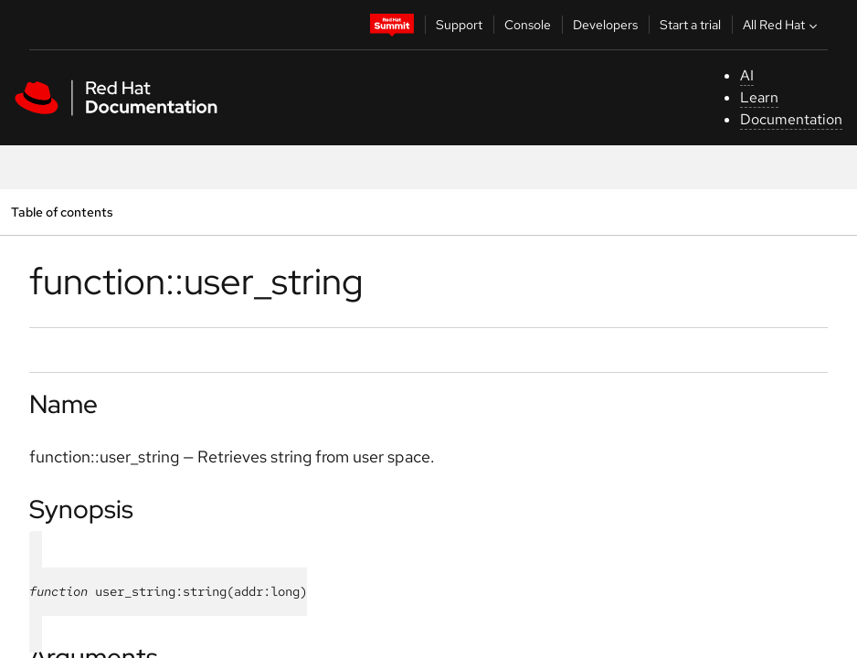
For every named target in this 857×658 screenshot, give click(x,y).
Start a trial (690, 24)
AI (747, 75)
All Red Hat (782, 24)
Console (527, 24)
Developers (605, 24)
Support (459, 24)
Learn (759, 97)
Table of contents (61, 211)
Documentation (791, 119)
